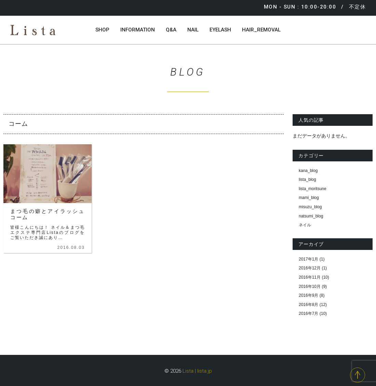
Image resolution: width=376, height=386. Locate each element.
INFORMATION (137, 30)
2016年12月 (310, 268)
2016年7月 (308, 313)
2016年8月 (308, 304)
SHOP (102, 30)
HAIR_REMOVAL (261, 30)
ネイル (305, 225)
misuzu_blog (310, 206)
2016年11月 (310, 277)
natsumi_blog (311, 216)
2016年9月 (308, 295)
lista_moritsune (312, 188)
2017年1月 (308, 259)
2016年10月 (310, 286)
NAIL (193, 30)
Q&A (171, 30)
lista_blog (307, 179)
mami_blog (309, 197)
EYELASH (220, 30)
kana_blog (308, 170)
